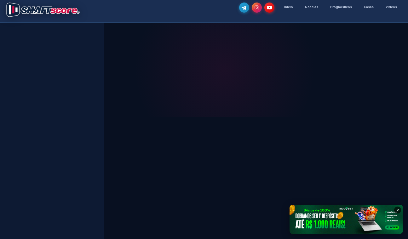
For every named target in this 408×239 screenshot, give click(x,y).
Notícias (311, 7)
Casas (369, 7)
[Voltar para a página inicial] (43, 10)
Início (288, 7)
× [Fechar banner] (397, 210)
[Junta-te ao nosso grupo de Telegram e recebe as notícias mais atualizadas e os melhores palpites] (244, 8)
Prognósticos (341, 7)
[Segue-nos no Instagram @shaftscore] (257, 8)
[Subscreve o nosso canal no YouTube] (269, 8)
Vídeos (391, 7)
